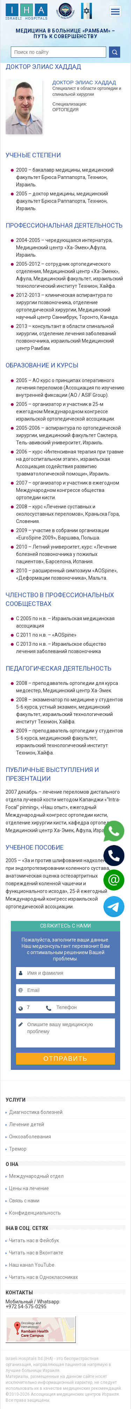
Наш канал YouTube (31, 1265)
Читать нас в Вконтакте (36, 1253)
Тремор (18, 1149)
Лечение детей (26, 1124)
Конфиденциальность (35, 1213)
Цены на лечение (29, 1188)
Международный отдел (36, 1176)
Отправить (65, 1058)
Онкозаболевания (30, 1136)
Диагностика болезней (36, 1112)
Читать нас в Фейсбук (34, 1240)
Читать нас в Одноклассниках (43, 1277)
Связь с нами (24, 1200)
